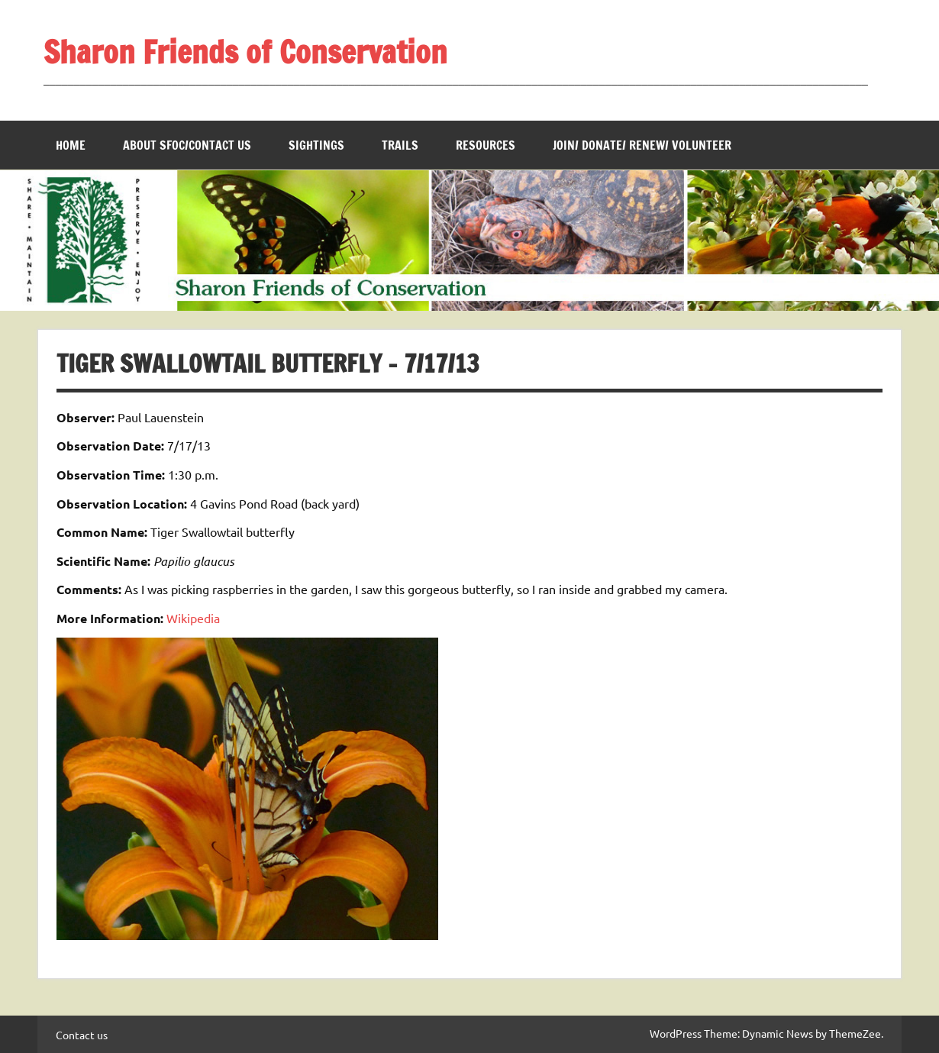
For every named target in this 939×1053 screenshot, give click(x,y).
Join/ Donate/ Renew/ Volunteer (642, 145)
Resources (485, 145)
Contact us (82, 1034)
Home (71, 145)
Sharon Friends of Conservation (245, 51)
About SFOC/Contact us (187, 145)
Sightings (316, 145)
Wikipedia (193, 617)
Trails (400, 145)
